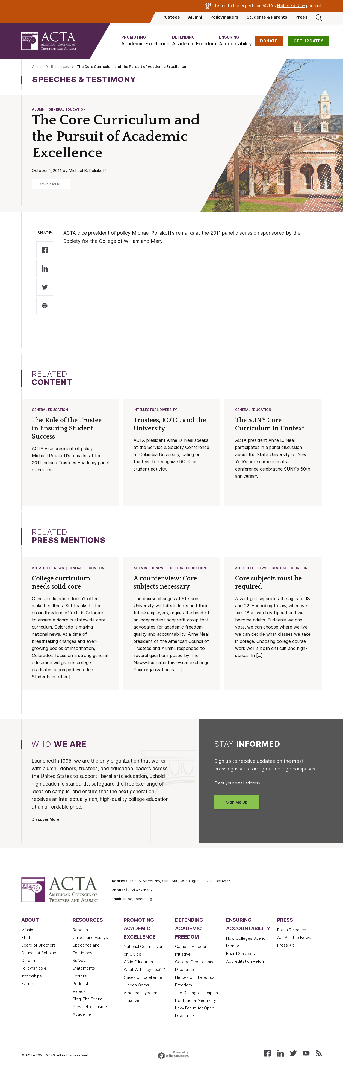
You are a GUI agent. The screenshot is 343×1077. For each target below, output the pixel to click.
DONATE (269, 41)
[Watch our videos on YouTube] (306, 1054)
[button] (145, 41)
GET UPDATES (309, 41)
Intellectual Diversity (155, 410)
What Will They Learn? (144, 970)
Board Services (240, 954)
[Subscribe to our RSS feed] (319, 1054)
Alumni (195, 17)
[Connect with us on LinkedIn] (280, 1054)
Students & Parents (267, 17)
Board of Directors (38, 946)
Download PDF (51, 184)
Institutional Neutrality (195, 1001)
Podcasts (82, 984)
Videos (79, 992)
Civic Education (138, 963)
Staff (25, 938)
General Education (50, 410)
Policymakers (224, 17)
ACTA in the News (48, 569)
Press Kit (285, 946)
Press (301, 17)
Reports (80, 931)
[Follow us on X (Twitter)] (293, 1054)
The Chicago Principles (196, 993)
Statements (84, 969)
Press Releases (291, 931)
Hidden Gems (136, 986)
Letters (80, 977)
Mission (28, 931)
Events (27, 984)
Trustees (170, 17)
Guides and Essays (90, 938)
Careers (28, 961)
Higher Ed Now (291, 5)
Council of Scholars (39, 954)
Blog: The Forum (87, 1000)
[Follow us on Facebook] (267, 1054)
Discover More (46, 820)
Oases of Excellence (143, 978)
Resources (60, 66)
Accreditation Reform (246, 962)
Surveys (80, 961)
